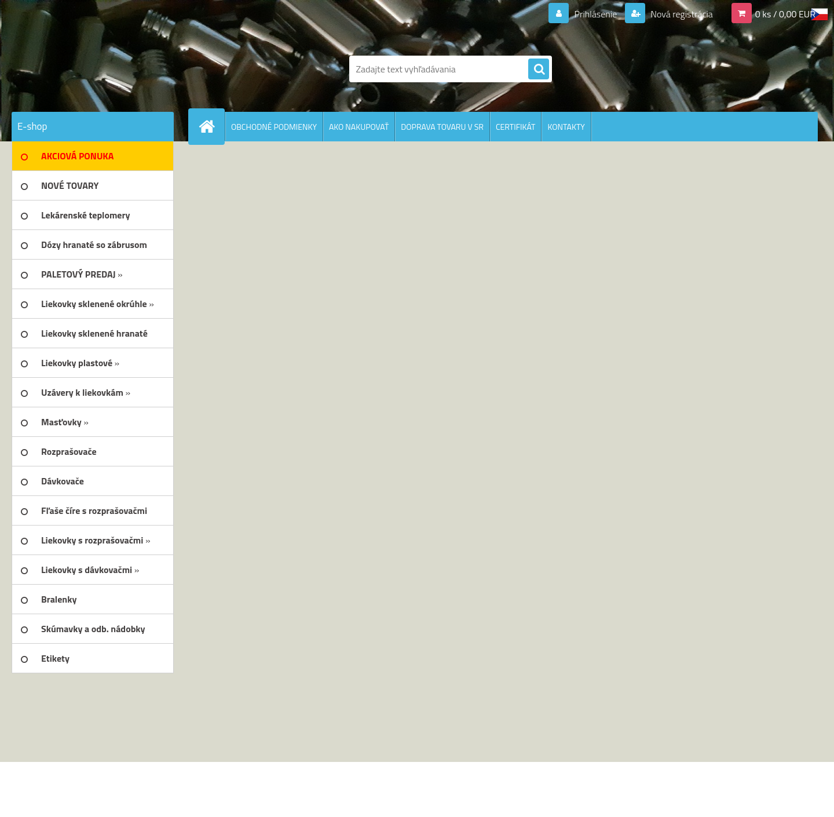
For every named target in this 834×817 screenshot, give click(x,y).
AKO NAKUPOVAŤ (359, 127)
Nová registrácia (681, 14)
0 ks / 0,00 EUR (785, 14)
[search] (538, 70)
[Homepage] (211, 126)
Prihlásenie (595, 14)
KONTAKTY (565, 127)
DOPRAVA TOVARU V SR (442, 127)
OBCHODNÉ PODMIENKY (274, 127)
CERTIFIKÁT (515, 127)
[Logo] (91, 69)
